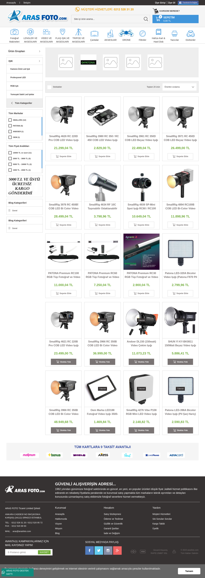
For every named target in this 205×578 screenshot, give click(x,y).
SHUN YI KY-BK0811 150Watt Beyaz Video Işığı (180, 346)
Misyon (58, 533)
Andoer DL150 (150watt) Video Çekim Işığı (141, 346)
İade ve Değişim (112, 538)
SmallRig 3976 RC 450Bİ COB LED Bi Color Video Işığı (63, 208)
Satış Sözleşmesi (112, 519)
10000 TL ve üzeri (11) (23, 153)
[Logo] (37, 15)
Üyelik (155, 533)
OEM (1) (16, 137)
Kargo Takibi (158, 529)
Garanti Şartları (111, 533)
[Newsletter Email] (29, 558)
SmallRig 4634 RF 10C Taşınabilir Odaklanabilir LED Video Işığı (102, 208)
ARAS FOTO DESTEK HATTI (15, 572)
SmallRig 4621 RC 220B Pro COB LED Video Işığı (63, 346)
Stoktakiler (57, 87)
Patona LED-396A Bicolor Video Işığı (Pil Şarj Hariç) (180, 416)
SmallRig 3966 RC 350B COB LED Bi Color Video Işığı (102, 347)
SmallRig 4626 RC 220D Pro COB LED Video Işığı (63, 138)
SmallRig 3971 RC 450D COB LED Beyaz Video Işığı (180, 138)
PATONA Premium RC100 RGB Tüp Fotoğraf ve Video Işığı (63, 277)
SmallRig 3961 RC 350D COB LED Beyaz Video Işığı (141, 138)
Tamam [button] (189, 571)
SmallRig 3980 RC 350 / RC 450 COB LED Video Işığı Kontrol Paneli (102, 138)
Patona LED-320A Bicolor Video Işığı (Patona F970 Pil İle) (180, 277)
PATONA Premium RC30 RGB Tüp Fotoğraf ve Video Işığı (141, 277)
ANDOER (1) (18, 131)
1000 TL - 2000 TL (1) (22, 170)
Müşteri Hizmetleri (161, 519)
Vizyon (58, 529)
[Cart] (165, 19)
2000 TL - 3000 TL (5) (22, 158)
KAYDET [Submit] (44, 558)
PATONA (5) (18, 126)
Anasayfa (59, 519)
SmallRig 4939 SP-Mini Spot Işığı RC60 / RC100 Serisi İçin (141, 208)
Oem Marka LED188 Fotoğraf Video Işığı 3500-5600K (102, 416)
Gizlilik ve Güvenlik (113, 529)
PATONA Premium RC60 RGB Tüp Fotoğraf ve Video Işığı (102, 277)
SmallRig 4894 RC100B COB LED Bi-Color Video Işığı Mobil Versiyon (180, 208)
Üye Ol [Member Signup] (171, 2)
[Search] (110, 19)
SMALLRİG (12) (20, 120)
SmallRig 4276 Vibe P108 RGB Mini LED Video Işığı (141, 416)
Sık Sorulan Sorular (162, 524)
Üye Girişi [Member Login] (160, 2)
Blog (57, 538)
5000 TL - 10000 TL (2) (23, 164)
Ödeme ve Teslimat (113, 524)
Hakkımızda (61, 524)
